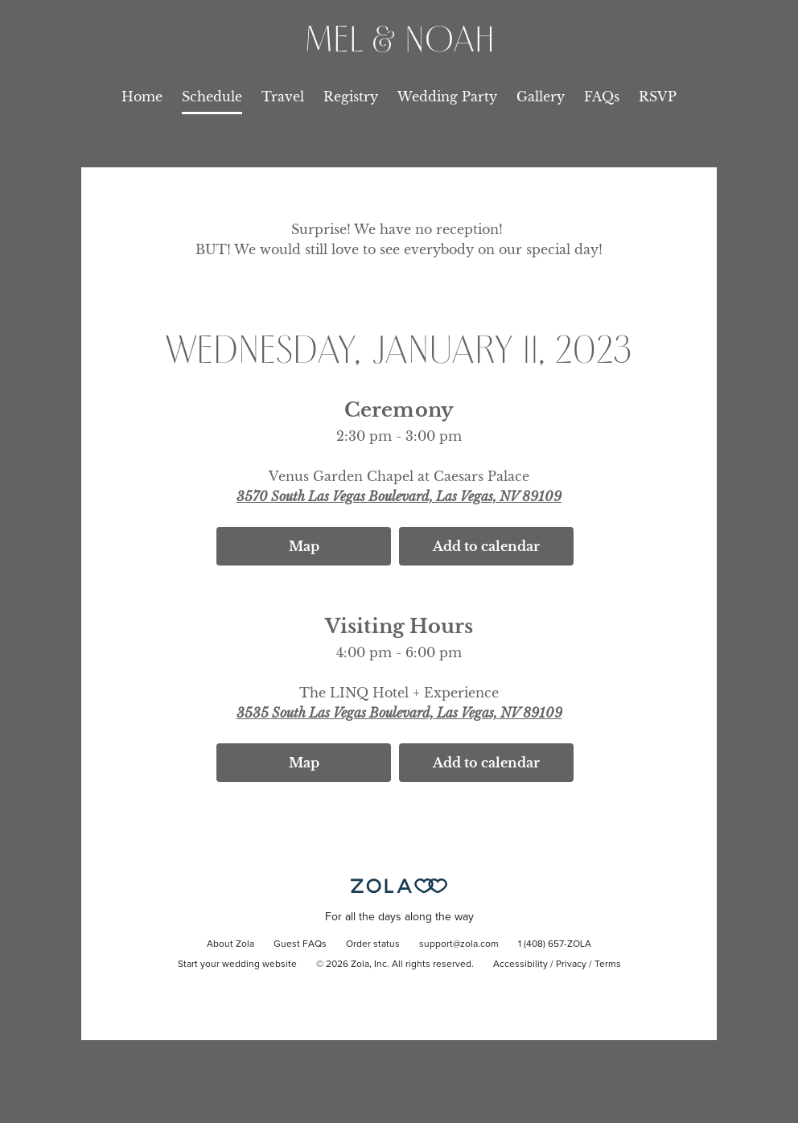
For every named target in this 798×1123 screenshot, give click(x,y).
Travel (282, 96)
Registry (350, 96)
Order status (373, 944)
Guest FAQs (300, 944)
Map (304, 546)
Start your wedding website (237, 964)
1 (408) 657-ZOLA (554, 944)
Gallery (540, 96)
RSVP (658, 96)
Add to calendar (486, 546)
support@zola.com (459, 944)
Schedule (212, 96)
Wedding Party (447, 96)
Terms (607, 964)
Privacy (571, 964)
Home (141, 96)
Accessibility (520, 964)
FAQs (601, 96)
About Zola (230, 944)
